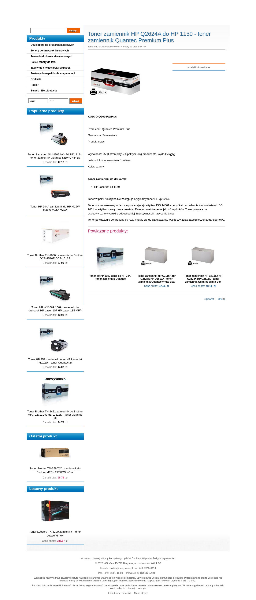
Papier (35, 84)
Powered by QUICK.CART (140, 572)
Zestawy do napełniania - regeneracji (53, 73)
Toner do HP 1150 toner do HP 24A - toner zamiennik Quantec (110, 277)
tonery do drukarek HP (134, 46)
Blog (33, 21)
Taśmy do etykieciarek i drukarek (51, 67)
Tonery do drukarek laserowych (50, 50)
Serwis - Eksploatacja (44, 90)
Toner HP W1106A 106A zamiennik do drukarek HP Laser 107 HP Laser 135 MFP (55, 309)
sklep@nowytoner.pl (122, 568)
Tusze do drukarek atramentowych (52, 56)
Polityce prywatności (164, 558)
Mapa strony (141, 593)
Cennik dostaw (52, 21)
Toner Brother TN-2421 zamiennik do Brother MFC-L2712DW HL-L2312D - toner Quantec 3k (55, 414)
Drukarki (36, 79)
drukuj (221, 298)
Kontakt (98, 21)
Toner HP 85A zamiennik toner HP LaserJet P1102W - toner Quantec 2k (55, 361)
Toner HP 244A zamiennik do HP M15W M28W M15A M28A (55, 208)
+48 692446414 (147, 568)
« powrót (209, 298)
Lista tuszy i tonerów (119, 593)
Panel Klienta (77, 21)
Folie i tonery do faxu (43, 62)
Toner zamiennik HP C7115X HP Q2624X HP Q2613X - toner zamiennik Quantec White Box (203, 278)
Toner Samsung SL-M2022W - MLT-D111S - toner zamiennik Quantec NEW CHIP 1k (55, 156)
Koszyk (203, 3)
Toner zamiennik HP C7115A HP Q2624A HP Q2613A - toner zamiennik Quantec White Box (156, 278)
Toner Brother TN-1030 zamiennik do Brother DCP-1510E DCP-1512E (55, 257)
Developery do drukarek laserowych (52, 44)
